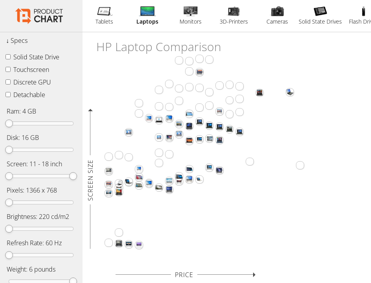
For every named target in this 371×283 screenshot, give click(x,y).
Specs (19, 40)
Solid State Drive (32, 57)
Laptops (147, 15)
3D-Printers (234, 15)
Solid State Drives (320, 15)
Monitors (191, 15)
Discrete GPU (28, 82)
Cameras (277, 15)
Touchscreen (27, 69)
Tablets (104, 15)
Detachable (25, 94)
